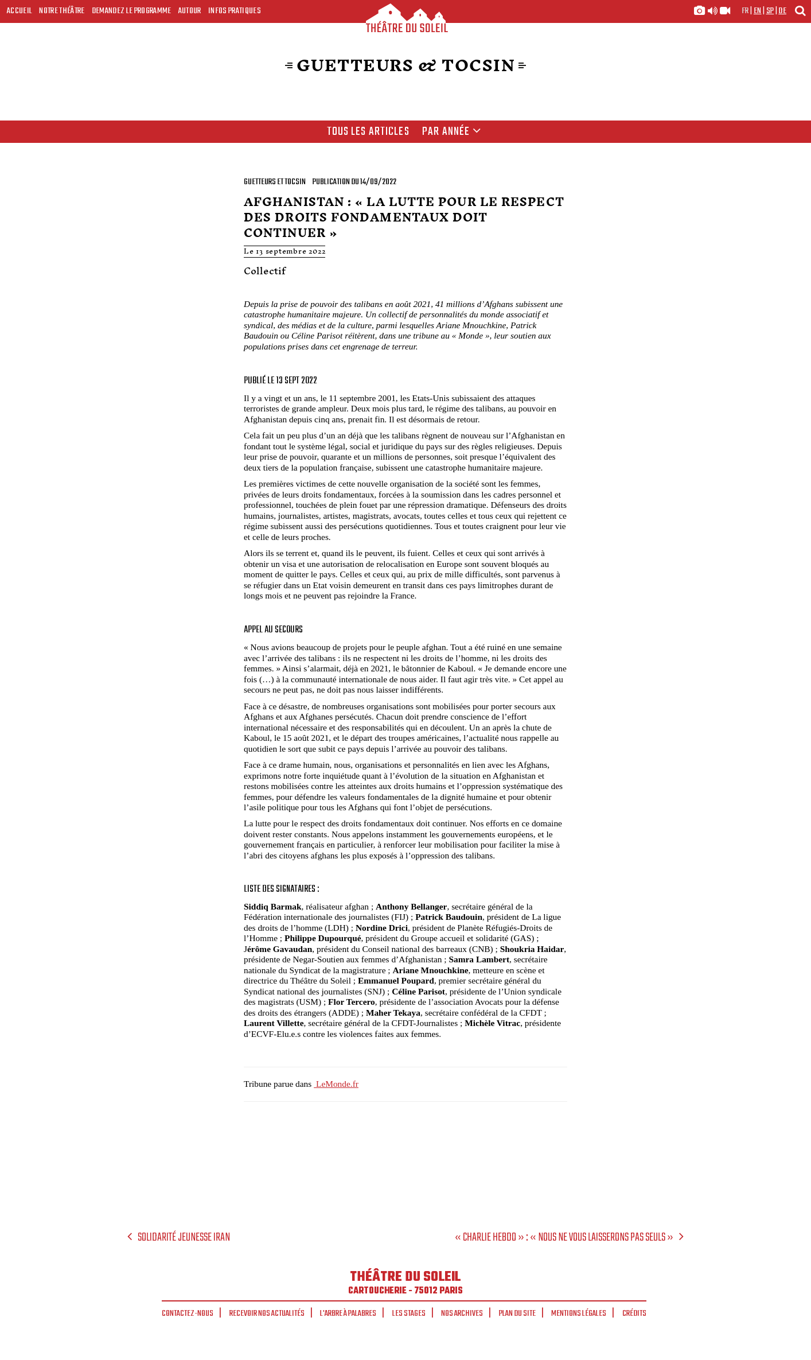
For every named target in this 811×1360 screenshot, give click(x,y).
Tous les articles (368, 132)
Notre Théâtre (61, 11)
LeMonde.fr (336, 1084)
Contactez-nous (187, 1313)
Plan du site (517, 1313)
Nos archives (462, 1313)
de (782, 11)
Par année (451, 132)
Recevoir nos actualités (267, 1313)
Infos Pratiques (234, 11)
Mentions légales (578, 1313)
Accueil (19, 11)
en (758, 11)
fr (745, 11)
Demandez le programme (131, 11)
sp (770, 11)
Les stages (409, 1313)
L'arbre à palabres (348, 1313)
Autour (189, 11)
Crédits (634, 1313)
